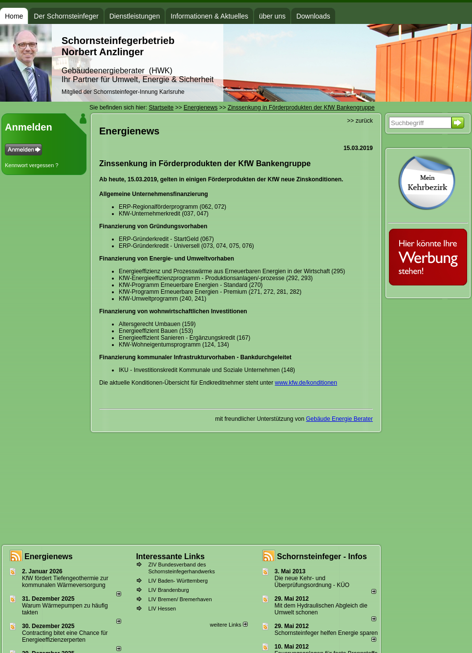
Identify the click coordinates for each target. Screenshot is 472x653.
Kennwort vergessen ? (31, 165)
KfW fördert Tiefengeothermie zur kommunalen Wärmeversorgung (65, 581)
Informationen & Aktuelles (209, 16)
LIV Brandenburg (168, 590)
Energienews (48, 556)
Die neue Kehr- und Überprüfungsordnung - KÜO (312, 581)
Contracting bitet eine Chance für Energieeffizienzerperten (64, 636)
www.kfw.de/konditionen (306, 382)
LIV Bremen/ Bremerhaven (180, 599)
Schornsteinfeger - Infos (322, 556)
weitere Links (228, 625)
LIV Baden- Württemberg (178, 581)
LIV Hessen (162, 608)
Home (14, 16)
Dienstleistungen (134, 16)
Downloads (313, 16)
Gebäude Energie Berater (339, 418)
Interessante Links (170, 556)
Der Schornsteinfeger (66, 16)
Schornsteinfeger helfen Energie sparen (326, 633)
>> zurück (360, 120)
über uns (272, 16)
